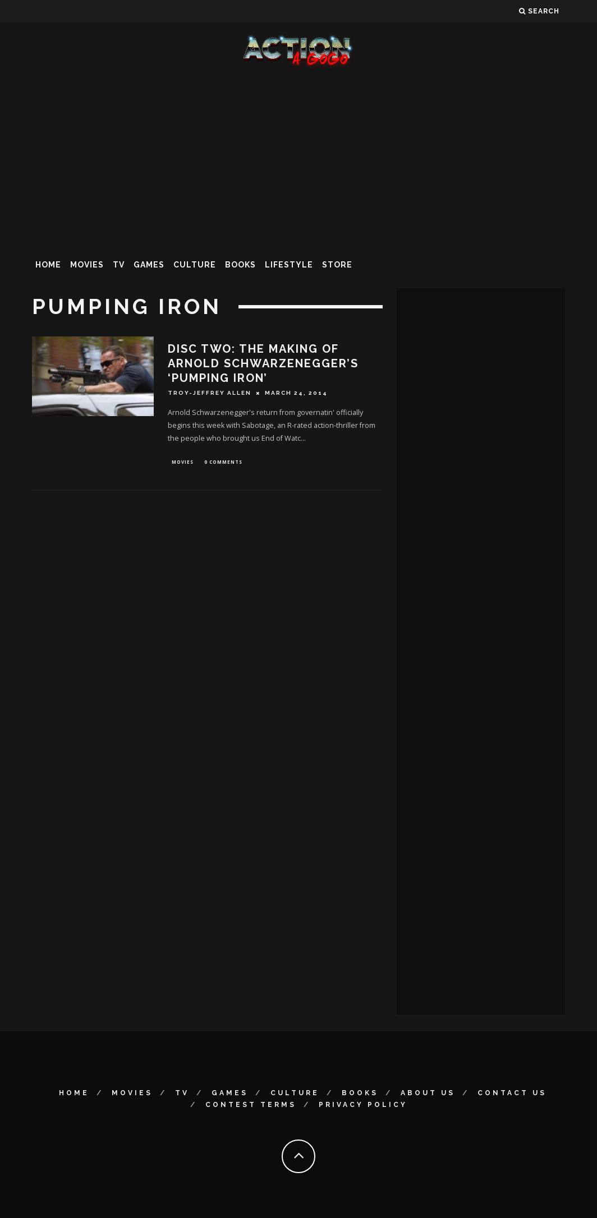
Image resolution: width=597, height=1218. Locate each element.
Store (337, 264)
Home (48, 264)
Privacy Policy (363, 1105)
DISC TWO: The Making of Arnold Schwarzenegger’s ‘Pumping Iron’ (263, 363)
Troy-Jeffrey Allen (209, 393)
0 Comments (223, 462)
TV (119, 264)
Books (240, 264)
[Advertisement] (298, 159)
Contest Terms (250, 1105)
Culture (194, 264)
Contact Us (512, 1093)
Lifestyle (289, 264)
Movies (87, 264)
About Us (428, 1093)
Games (149, 264)
